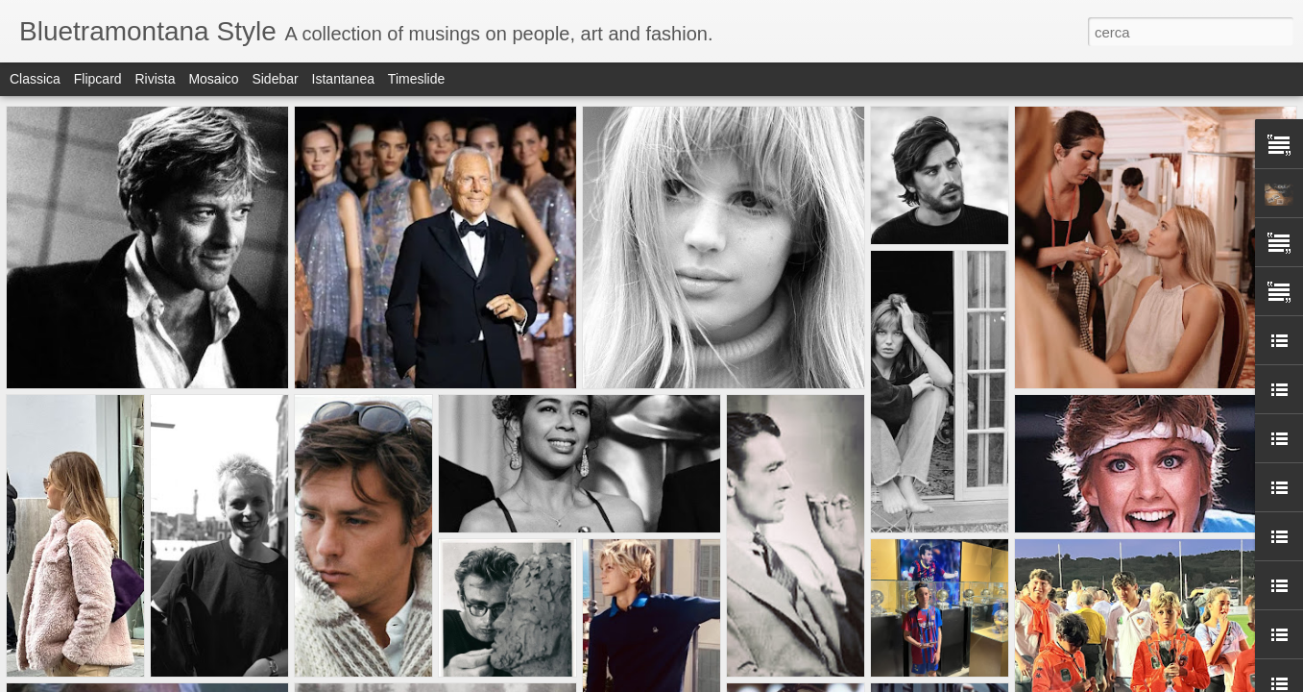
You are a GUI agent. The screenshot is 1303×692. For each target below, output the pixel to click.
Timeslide (416, 78)
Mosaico (213, 78)
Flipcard (98, 78)
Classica (35, 78)
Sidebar (275, 78)
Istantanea (343, 78)
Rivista (154, 78)
